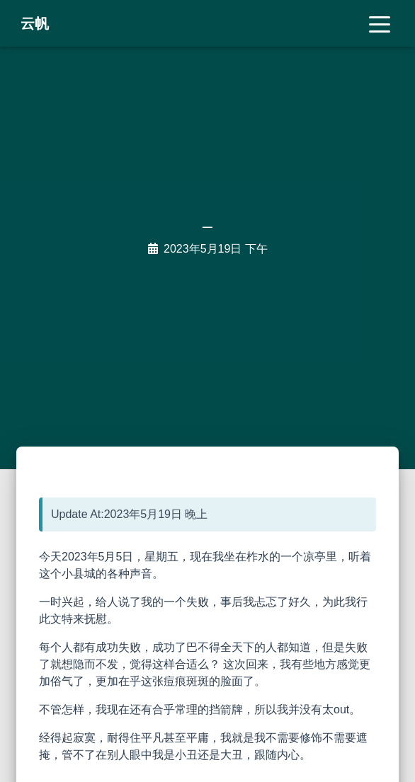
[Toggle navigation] (379, 23)
